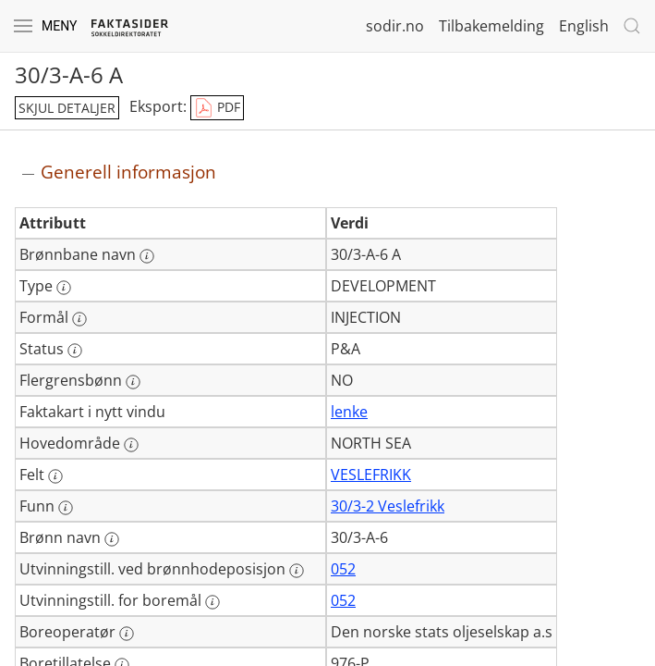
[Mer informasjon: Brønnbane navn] (146, 256)
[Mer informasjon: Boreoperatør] (126, 633)
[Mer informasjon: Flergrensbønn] (133, 382)
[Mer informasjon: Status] (74, 350)
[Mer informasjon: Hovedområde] (131, 445)
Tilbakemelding (491, 26)
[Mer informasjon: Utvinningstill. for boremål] (212, 602)
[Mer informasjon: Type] (63, 287)
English (584, 26)
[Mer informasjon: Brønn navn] (111, 539)
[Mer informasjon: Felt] (55, 476)
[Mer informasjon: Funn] (65, 507)
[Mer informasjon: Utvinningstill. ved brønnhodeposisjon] (296, 570)
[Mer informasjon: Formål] (79, 319)
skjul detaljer (66, 108)
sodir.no (395, 26)
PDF (217, 108)
